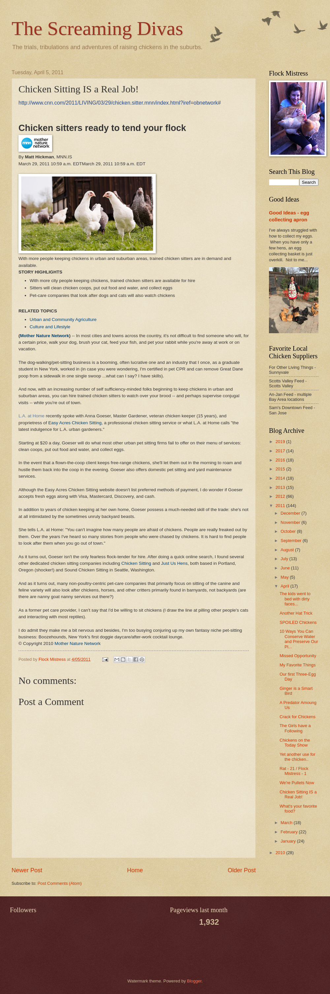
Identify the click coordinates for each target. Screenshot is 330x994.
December (290, 513)
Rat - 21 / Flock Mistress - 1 (294, 771)
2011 (281, 505)
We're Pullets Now (297, 782)
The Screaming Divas (97, 28)
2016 (281, 460)
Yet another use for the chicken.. (297, 757)
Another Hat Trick (296, 613)
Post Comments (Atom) (60, 883)
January (288, 841)
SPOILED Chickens (298, 622)
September (291, 540)
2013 (281, 487)
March (286, 822)
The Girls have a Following (295, 728)
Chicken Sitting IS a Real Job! (298, 794)
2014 (281, 478)
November (290, 522)
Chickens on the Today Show (295, 743)
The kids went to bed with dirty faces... (295, 598)
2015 (281, 468)
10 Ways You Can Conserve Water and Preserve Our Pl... (299, 639)
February (289, 831)
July (284, 558)
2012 (281, 496)
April (285, 586)
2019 (281, 441)
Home (135, 870)
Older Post (242, 870)
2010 (281, 852)
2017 (281, 450)
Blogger (194, 980)
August (287, 549)
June (285, 567)
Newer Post (27, 870)
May (285, 577)
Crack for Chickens (297, 716)
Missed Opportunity (298, 655)
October (288, 531)
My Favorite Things (297, 664)
